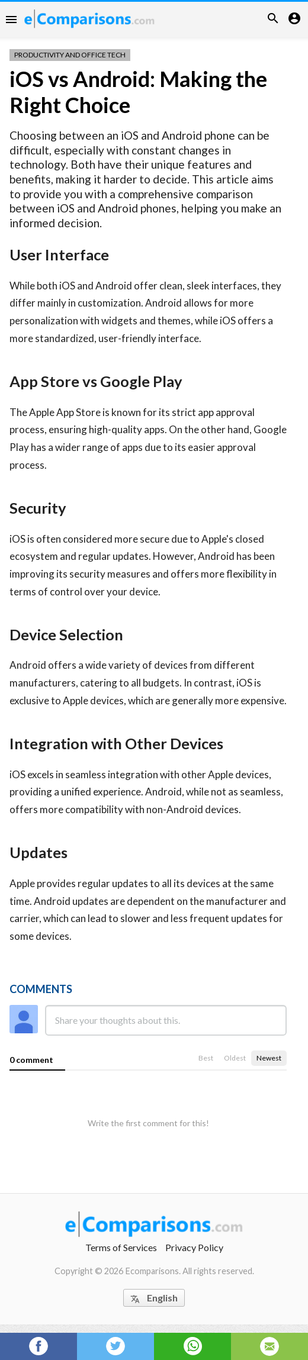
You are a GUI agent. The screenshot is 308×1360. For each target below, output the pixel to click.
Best (205, 1057)
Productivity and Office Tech (70, 54)
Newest (268, 1057)
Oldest (235, 1057)
